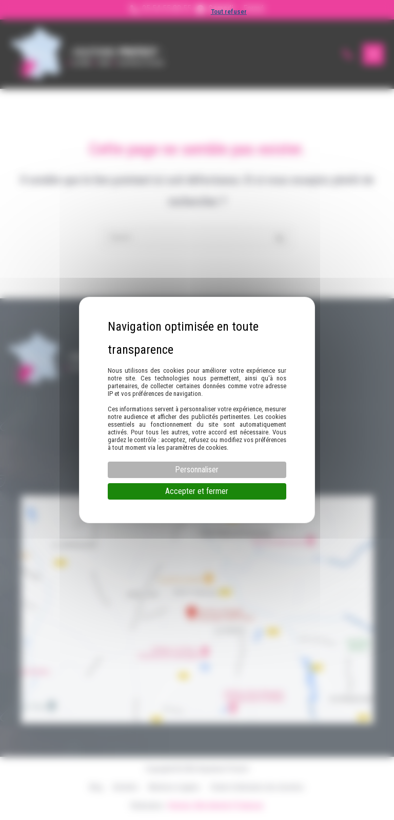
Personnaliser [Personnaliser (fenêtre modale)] (197, 469)
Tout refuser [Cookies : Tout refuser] (229, 11)
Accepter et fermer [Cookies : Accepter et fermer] (196, 491)
